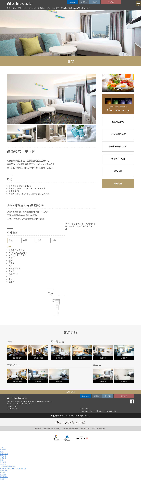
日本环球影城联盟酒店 (7, 466)
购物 (48, 8)
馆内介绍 (32, 8)
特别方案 (3, 464)
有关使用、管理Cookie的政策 (107, 411)
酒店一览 (38, 429)
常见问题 (3, 475)
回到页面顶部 (70, 392)
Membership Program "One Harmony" (75, 8)
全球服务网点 (85, 429)
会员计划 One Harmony (52, 429)
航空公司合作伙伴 (98, 429)
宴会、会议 (22, 8)
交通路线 (41, 8)
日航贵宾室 (4, 470)
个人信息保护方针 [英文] (89, 411)
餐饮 (14, 8)
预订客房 (3, 479)
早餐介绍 (3, 450)
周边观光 (55, 8)
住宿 (8, 8)
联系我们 (3, 473)
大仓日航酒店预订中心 (70, 429)
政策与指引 (85, 409)
